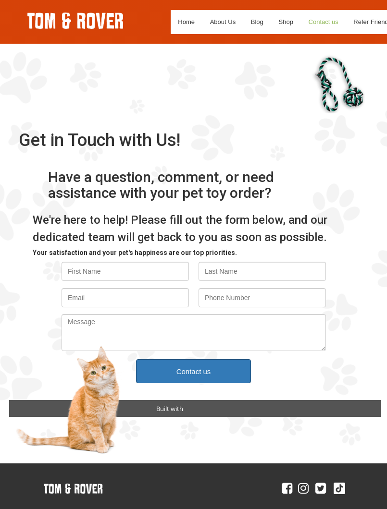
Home (186, 21)
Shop (286, 21)
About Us (223, 21)
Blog (257, 21)
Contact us (323, 21)
